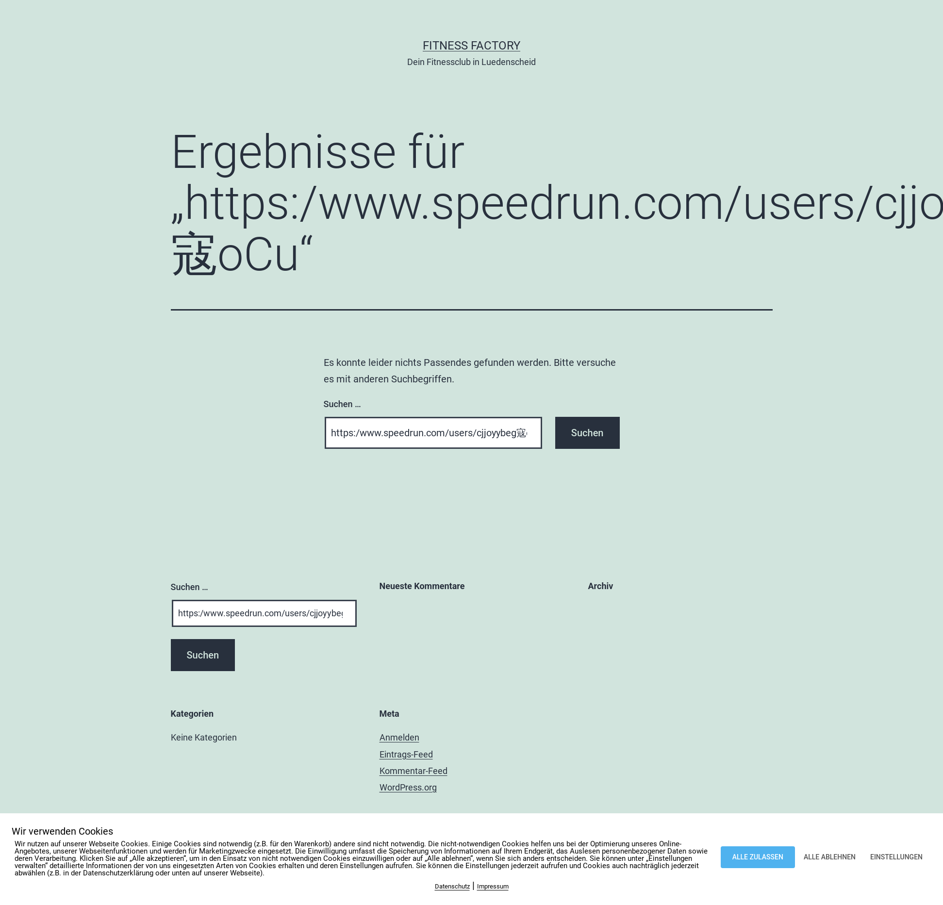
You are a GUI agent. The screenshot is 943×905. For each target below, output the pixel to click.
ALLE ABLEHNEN (830, 857)
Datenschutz (452, 886)
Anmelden (399, 737)
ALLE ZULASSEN (757, 857)
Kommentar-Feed (413, 771)
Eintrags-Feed (406, 754)
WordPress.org (408, 787)
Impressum (493, 886)
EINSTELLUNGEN (896, 857)
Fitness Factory (471, 45)
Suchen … (342, 404)
